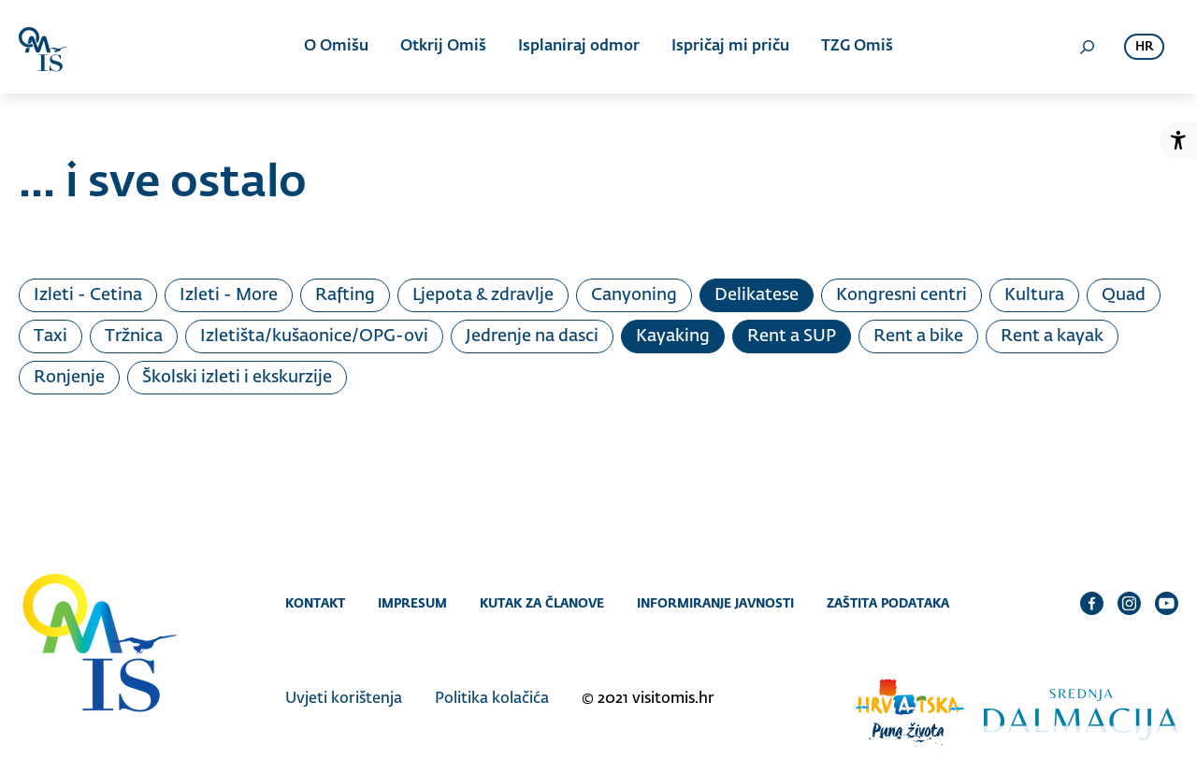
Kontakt (315, 602)
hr (1144, 47)
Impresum (412, 602)
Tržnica (134, 336)
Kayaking (673, 336)
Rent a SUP (791, 336)
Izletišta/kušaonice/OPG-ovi (314, 336)
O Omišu (336, 46)
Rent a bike (918, 336)
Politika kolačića (492, 699)
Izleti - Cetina (88, 295)
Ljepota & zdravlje (483, 295)
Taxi (50, 336)
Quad (1124, 295)
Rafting (345, 295)
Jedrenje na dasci (532, 336)
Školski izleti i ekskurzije (237, 377)
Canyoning (634, 295)
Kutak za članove (542, 602)
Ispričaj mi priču (730, 46)
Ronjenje (69, 377)
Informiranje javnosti (715, 602)
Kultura (1034, 295)
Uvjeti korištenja (343, 699)
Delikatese (756, 295)
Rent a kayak (1052, 336)
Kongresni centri (901, 295)
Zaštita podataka (888, 602)
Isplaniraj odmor (579, 46)
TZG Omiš (857, 46)
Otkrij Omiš (443, 46)
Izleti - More (229, 295)
